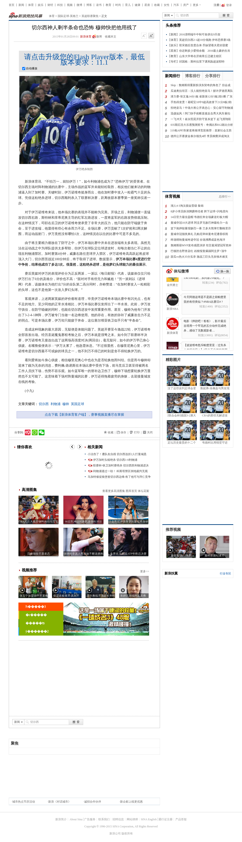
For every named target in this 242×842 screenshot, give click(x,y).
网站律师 (132, 819)
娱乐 (40, 5)
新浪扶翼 (171, 573)
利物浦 (55, 404)
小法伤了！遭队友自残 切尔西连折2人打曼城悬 (117, 454)
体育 (31, 5)
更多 (196, 5)
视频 (70, 5)
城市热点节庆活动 (23, 801)
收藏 (157, 5)
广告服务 (89, 819)
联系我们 (104, 819)
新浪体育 (85, 36)
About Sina (75, 819)
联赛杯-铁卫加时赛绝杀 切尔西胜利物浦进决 (121, 465)
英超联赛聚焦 (90, 16)
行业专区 (225, 573)
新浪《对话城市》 (59, 801)
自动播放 (29, 68)
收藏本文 (110, 36)
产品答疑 (181, 819)
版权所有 (127, 833)
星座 (147, 5)
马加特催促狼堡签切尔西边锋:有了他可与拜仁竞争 (119, 476)
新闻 (21, 5)
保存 (123, 432)
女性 (166, 5)
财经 (50, 5)
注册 (216, 5)
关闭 (150, 432)
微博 (79, 5)
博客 (89, 5)
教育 (108, 5)
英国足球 (77, 404)
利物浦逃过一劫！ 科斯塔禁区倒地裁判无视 (120, 471)
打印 (137, 432)
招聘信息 (118, 819)
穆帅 (65, 404)
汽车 (176, 5)
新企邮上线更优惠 (131, 801)
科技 (60, 5)
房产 (186, 5)
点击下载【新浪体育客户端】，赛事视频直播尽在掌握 (84, 414)
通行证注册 (165, 819)
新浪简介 (61, 819)
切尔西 (44, 404)
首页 (11, 5)
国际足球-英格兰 (68, 16)
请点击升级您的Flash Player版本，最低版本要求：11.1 (84, 59)
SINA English (149, 819)
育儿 (128, 5)
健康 (137, 5)
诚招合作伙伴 (92, 801)
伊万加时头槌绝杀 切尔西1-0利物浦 (115, 459)
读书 (99, 5)
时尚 (118, 5)
